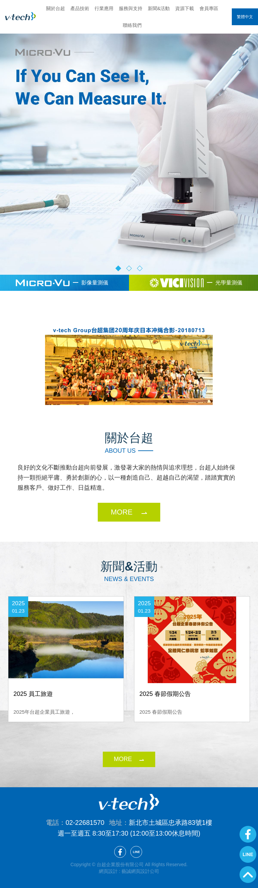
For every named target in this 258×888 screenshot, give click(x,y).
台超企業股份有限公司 (20, 16)
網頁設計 (108, 871)
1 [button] (118, 268)
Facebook (248, 834)
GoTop (248, 874)
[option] (129, 146)
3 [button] (140, 268)
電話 (52, 822)
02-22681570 (85, 822)
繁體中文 (245, 16)
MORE (122, 512)
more (123, 759)
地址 (115, 822)
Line (248, 854)
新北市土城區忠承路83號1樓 (170, 822)
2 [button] (129, 268)
